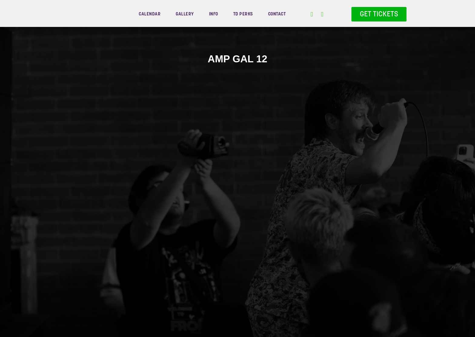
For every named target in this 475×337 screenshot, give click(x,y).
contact (277, 14)
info (213, 14)
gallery (185, 14)
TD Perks (243, 14)
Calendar (150, 14)
